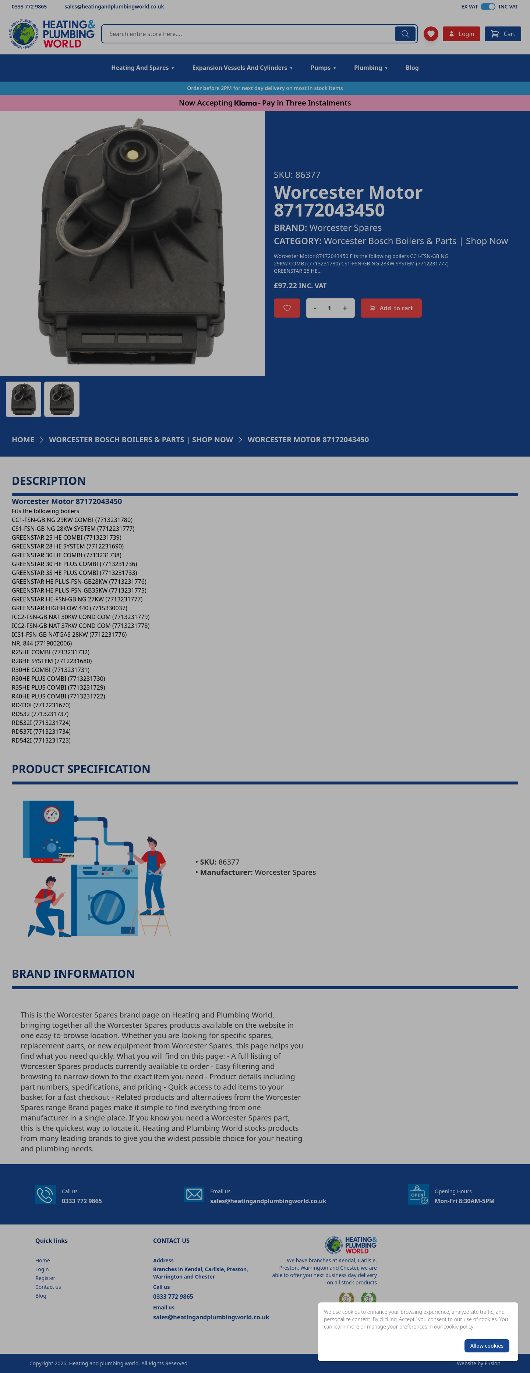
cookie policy (458, 1326)
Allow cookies (487, 1345)
